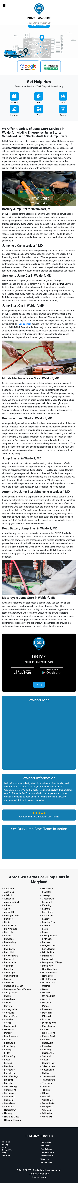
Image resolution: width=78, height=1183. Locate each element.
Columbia (8, 1019)
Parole (45, 1006)
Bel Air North (10, 925)
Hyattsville (47, 888)
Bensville (8, 935)
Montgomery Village (52, 962)
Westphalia (47, 1106)
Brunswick (9, 959)
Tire (38, 102)
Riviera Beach (48, 1036)
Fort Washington (12, 1076)
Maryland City (48, 945)
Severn (45, 1059)
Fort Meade (10, 1073)
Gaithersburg (10, 1086)
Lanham (46, 925)
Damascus (9, 1029)
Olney (45, 989)
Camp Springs (11, 976)
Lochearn (46, 942)
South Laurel (48, 1069)
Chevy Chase (10, 992)
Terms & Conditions (39, 1173)
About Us (6, 1142)
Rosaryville (47, 1043)
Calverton (8, 969)
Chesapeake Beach (13, 986)
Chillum (7, 996)
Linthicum (47, 939)
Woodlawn (47, 1116)
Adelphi (8, 895)
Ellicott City (9, 1056)
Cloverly (8, 1006)
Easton (7, 1039)
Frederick (8, 1079)
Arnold (7, 908)
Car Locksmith (47, 1156)
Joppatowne (48, 898)
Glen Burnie (9, 1096)
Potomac (46, 1019)
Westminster (48, 1103)
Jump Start (45, 1146)
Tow (63, 102)
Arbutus (8, 905)
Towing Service (47, 1152)
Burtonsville (10, 962)
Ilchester (46, 892)
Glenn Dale (9, 1103)
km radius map (39, 735)
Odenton (46, 986)
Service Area (46, 1162)
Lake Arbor (47, 912)
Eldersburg (9, 1046)
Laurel (45, 932)
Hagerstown (10, 1110)
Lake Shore (47, 915)
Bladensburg (10, 942)
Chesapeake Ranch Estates (17, 989)
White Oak (47, 1113)
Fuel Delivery (24, 324)
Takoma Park (48, 1079)
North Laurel (48, 976)
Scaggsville (48, 1053)
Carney (7, 979)
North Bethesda (49, 972)
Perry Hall (47, 1012)
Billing (5, 1144)
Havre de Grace (11, 1116)
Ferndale (8, 1066)
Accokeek (9, 892)
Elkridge (8, 1049)
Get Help (39, 685)
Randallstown (48, 1026)
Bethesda (9, 939)
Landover (46, 919)
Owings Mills (48, 996)
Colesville (9, 1012)
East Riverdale (11, 1036)
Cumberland (10, 1026)
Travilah (46, 1090)
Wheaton (46, 1110)
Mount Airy (47, 965)
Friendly (8, 1083)
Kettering (46, 905)
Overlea (46, 992)
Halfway (8, 1113)
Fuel (39, 115)
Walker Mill (47, 1100)
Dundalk (8, 1033)
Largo (45, 929)
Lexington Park (49, 935)
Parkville (46, 1002)
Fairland (8, 1063)
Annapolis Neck (11, 902)
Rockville (46, 1039)
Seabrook (47, 1056)
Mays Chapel (48, 949)
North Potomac (49, 979)
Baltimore (9, 919)
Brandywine (10, 949)
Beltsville (8, 932)
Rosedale (47, 1046)
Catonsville (9, 982)
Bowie (7, 945)
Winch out (45, 1159)
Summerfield (48, 1076)
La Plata (46, 908)
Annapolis (9, 898)
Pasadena (47, 1009)
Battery (14, 102)
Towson (46, 1086)
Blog (4, 1153)
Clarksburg (9, 999)
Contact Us (7, 1150)
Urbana (45, 1093)
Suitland (46, 1073)
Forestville (9, 1069)
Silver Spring (48, 1066)
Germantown (10, 1090)
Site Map (6, 1155)
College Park (10, 1016)
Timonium (47, 1083)
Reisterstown (48, 1033)
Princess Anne (49, 1022)
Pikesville (47, 1016)
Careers (5, 1147)
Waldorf (46, 1096)
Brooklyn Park (11, 955)
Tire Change (46, 1142)
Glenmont (8, 1100)
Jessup (46, 895)
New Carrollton (49, 969)
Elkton (7, 1053)
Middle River (48, 952)
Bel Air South (10, 929)
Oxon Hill (46, 999)
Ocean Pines (48, 982)
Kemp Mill (47, 902)
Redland (46, 1029)
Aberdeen (9, 888)
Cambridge (9, 972)
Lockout (14, 115)
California (8, 965)
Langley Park (48, 922)
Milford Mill (48, 955)
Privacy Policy (39, 1177)
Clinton (7, 1002)
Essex (7, 1059)
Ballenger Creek (12, 915)
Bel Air (7, 922)
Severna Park (48, 1063)
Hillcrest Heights (12, 1120)
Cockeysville (10, 1009)
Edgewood (9, 1043)
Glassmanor (10, 1093)
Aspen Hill (9, 912)
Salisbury (46, 1049)
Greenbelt (9, 1106)
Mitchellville (48, 959)
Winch (63, 115)
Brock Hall (9, 952)
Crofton (7, 1022)
